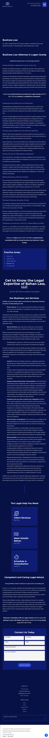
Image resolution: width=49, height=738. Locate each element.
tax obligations (27, 215)
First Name (7, 637)
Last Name (28, 637)
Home (24, 703)
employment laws (40, 388)
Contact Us (17, 566)
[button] (46, 735)
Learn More (17, 543)
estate (20, 590)
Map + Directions (24, 695)
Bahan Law (36, 223)
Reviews (24, 709)
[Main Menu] (44, 4)
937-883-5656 (36, 6)
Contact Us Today (24, 665)
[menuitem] (24, 256)
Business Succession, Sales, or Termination (18, 457)
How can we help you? (10, 651)
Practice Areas (24, 707)
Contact (24, 711)
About (24, 705)
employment (22, 127)
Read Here (17, 520)
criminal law (28, 590)
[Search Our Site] (44, 719)
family (14, 590)
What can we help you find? (10, 716)
